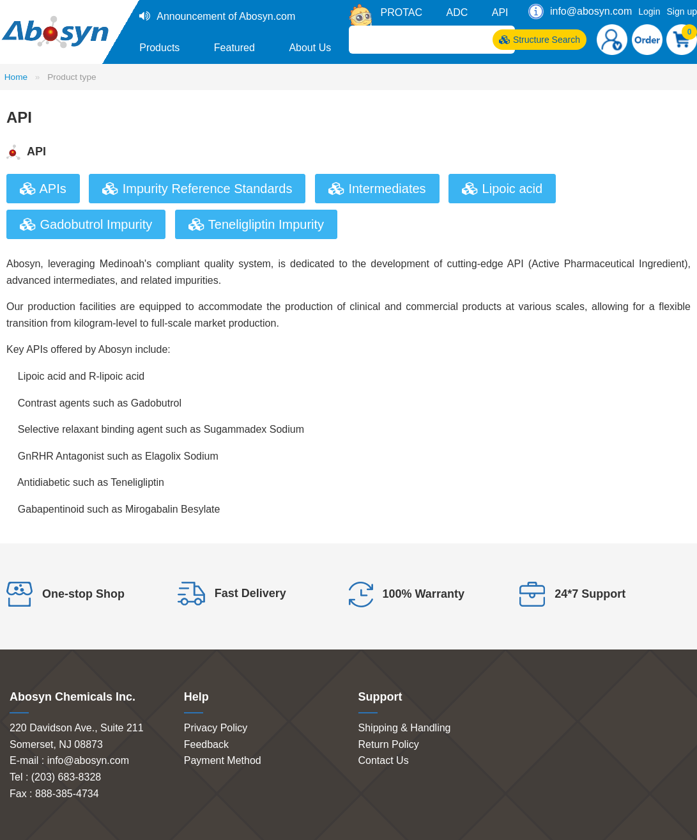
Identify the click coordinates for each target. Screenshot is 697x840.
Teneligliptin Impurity (256, 224)
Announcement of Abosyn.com (226, 16)
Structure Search (539, 40)
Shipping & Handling (404, 727)
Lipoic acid (502, 188)
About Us (310, 47)
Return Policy (388, 744)
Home (15, 77)
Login (649, 11)
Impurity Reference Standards (197, 188)
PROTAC (401, 12)
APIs (43, 188)
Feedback (206, 744)
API (500, 12)
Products (159, 47)
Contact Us (383, 760)
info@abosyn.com (591, 11)
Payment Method (222, 760)
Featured (234, 47)
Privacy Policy (216, 727)
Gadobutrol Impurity (86, 224)
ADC (457, 12)
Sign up (682, 11)
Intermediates (377, 188)
